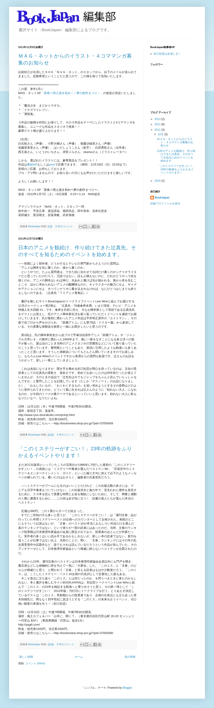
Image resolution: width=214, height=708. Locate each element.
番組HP (32, 164)
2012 (158, 124)
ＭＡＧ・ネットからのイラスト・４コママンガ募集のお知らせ (175, 142)
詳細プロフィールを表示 (165, 203)
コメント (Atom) (35, 663)
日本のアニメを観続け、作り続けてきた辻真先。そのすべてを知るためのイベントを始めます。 (176, 155)
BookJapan (162, 197)
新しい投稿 (26, 656)
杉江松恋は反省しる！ (167, 53)
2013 (158, 119)
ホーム (79, 656)
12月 (161, 134)
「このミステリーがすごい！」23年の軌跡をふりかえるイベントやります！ (176, 169)
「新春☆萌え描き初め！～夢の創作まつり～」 (72, 93)
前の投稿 (130, 656)
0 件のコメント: (65, 226)
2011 (158, 129)
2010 (158, 180)
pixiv (52, 164)
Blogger (127, 687)
